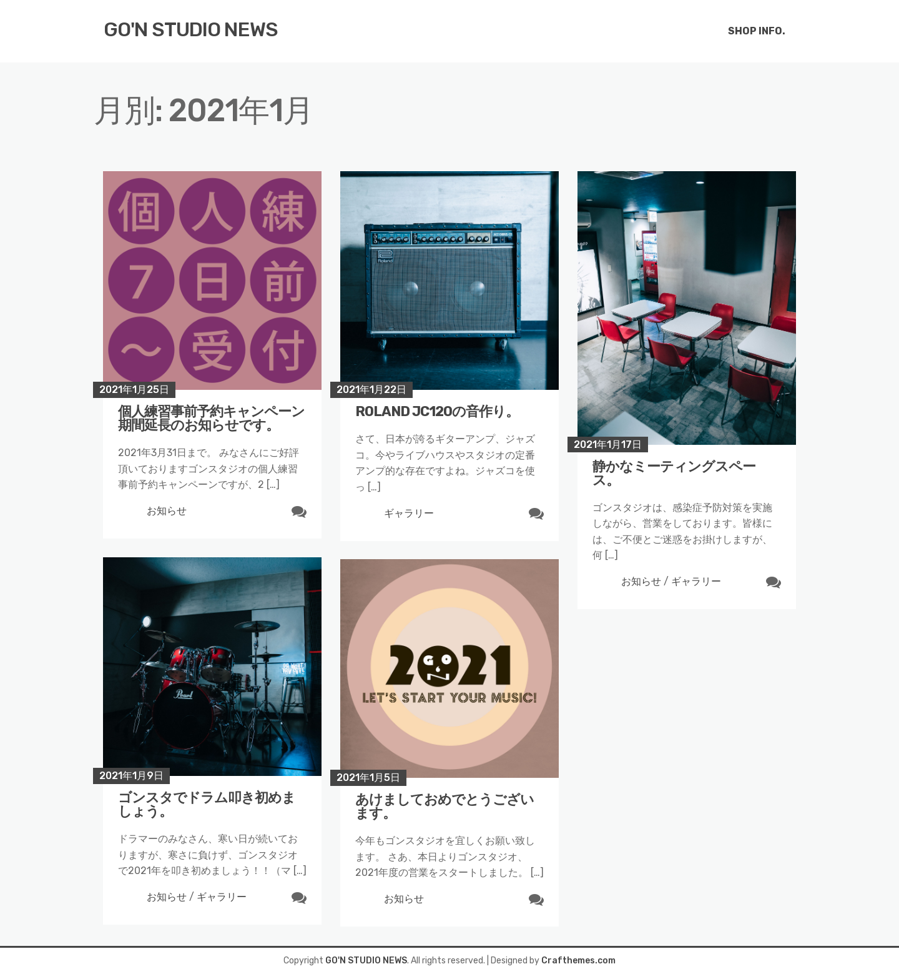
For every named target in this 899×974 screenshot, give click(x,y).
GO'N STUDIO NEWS (191, 29)
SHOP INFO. (756, 31)
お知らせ (167, 511)
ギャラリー (409, 513)
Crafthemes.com (578, 960)
